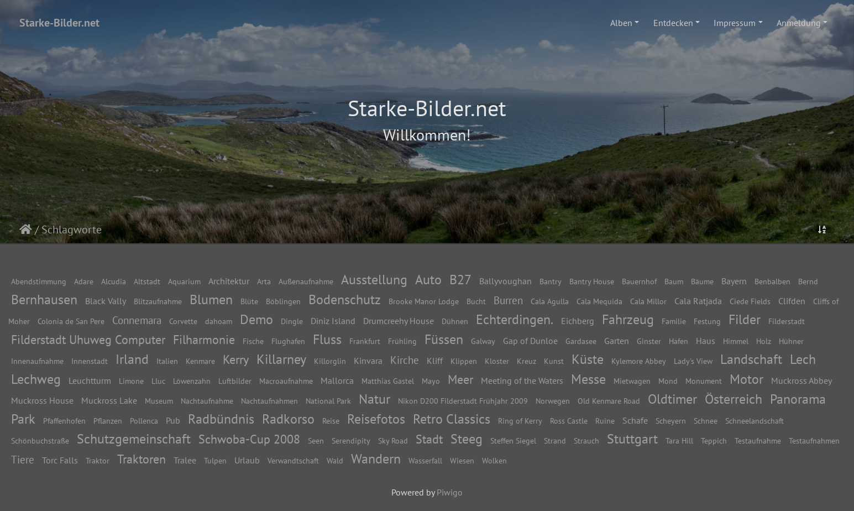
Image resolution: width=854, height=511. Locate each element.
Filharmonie (204, 339)
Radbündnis (221, 418)
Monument (703, 381)
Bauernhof (639, 281)
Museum (159, 400)
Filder (745, 319)
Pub (173, 420)
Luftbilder (235, 381)
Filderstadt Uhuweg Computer (88, 339)
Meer (460, 379)
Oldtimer (672, 399)
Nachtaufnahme (207, 400)
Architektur (228, 280)
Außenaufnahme (306, 281)
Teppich (714, 440)
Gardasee (580, 341)
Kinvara (368, 360)
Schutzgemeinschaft (134, 438)
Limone (131, 381)
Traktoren (141, 459)
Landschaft (751, 359)
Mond (668, 381)
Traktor (97, 460)
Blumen (211, 299)
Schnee (705, 420)
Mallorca (337, 380)
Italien (167, 361)
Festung (707, 321)
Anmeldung (799, 22)
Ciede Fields (750, 301)
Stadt (429, 439)
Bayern (734, 280)
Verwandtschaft (293, 460)
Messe (588, 379)
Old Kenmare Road (609, 400)
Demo (256, 319)
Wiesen (462, 460)
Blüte (249, 301)
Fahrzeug (628, 319)
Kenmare (200, 361)
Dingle (292, 321)
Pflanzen (107, 420)
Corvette (183, 321)
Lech (803, 359)
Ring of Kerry (520, 420)
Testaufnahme (758, 440)
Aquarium (184, 281)
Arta (264, 281)
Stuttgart (632, 438)
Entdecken (673, 22)
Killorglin (330, 361)
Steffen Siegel (513, 440)
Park (23, 418)
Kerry (236, 359)
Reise (330, 420)
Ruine (605, 420)
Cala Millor (648, 301)
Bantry (550, 281)
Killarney (281, 359)
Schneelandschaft (754, 420)
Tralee (185, 460)
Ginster (649, 341)
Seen (316, 440)
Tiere (22, 459)
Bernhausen (44, 299)
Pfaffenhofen (64, 420)
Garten (616, 340)
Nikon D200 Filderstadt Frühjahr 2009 (463, 400)
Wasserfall (425, 460)
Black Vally (105, 300)
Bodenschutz (344, 299)
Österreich (733, 399)
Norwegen (553, 400)
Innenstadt (89, 361)
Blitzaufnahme (158, 301)
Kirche (404, 360)
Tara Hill (679, 440)
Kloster (497, 361)
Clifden (791, 300)
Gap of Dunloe (530, 340)
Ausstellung (374, 279)
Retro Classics (451, 418)
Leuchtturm (90, 380)
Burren (508, 300)
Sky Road (393, 440)
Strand (555, 440)
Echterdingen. (514, 319)
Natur (374, 399)
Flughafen (288, 341)
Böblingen (283, 301)
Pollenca (144, 420)
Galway (483, 341)
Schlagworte (71, 229)
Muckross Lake (109, 400)
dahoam (218, 321)
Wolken (494, 460)
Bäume (702, 281)
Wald (335, 460)
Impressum (735, 22)
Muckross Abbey (801, 380)
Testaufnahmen (814, 440)
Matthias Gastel (387, 381)
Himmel (735, 341)
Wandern (376, 458)
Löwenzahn (192, 381)
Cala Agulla (550, 301)
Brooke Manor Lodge (424, 301)
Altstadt (147, 281)
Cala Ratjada (698, 300)
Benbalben (772, 281)
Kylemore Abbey (638, 361)
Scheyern (671, 420)
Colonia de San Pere (71, 321)
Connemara (136, 320)
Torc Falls (60, 460)
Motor (746, 379)
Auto (428, 279)
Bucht (476, 301)
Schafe (635, 420)
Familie (674, 321)
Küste (588, 359)
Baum (673, 281)
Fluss (327, 339)
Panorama (798, 399)
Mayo (431, 381)
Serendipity (351, 440)
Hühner (791, 341)
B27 (460, 279)
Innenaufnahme (37, 361)
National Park (328, 400)
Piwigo (450, 492)
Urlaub (247, 460)
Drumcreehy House (398, 320)
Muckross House (42, 400)
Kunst (554, 361)
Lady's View (693, 361)
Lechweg (36, 379)
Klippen (463, 361)
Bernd (808, 281)
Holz (763, 341)
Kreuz (526, 361)
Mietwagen (632, 381)
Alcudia (113, 281)
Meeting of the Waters (522, 380)
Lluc (158, 381)
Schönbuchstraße (40, 440)
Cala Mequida (599, 301)
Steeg (466, 438)
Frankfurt (364, 341)
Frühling (402, 341)
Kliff (435, 360)
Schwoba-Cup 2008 (249, 439)
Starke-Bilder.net (59, 22)
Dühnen (455, 321)
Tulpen (215, 460)
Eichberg (577, 320)
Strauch (586, 440)
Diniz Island (333, 320)
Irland (132, 359)
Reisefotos (376, 418)
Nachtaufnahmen (269, 400)
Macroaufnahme (286, 381)
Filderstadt (786, 321)
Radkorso (288, 418)
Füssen (444, 339)
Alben (621, 22)
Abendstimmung (38, 281)
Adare (83, 281)
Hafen (678, 341)
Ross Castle (569, 420)
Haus (705, 340)
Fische (253, 341)
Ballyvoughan (505, 280)
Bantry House (591, 281)
